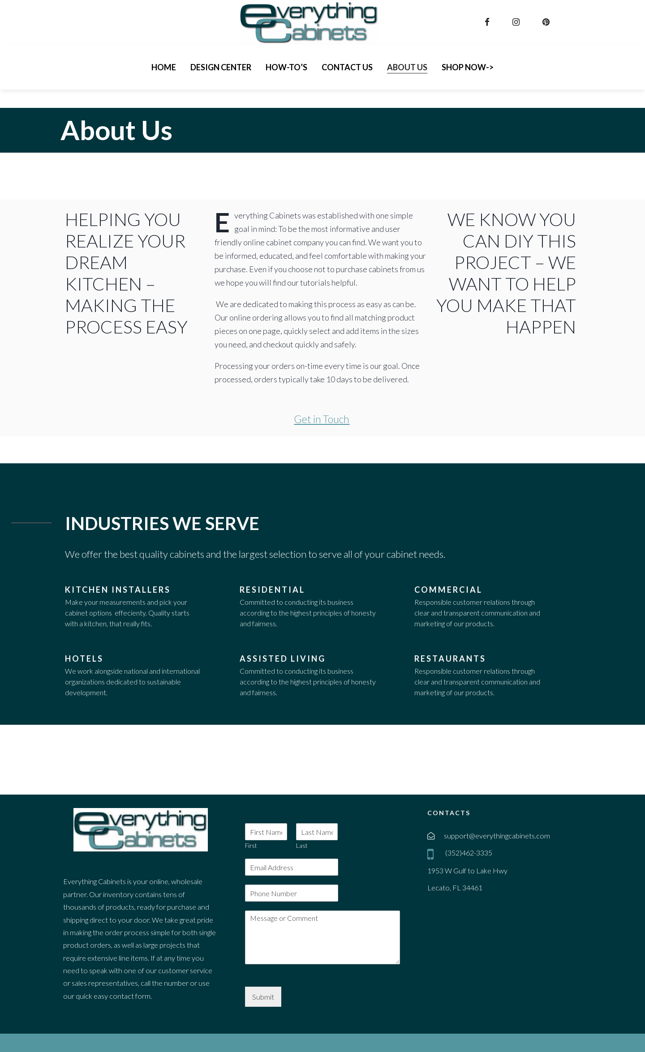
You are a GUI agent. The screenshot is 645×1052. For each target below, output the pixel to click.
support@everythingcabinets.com (497, 835)
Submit (263, 996)
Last (301, 845)
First (251, 845)
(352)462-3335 (468, 852)
